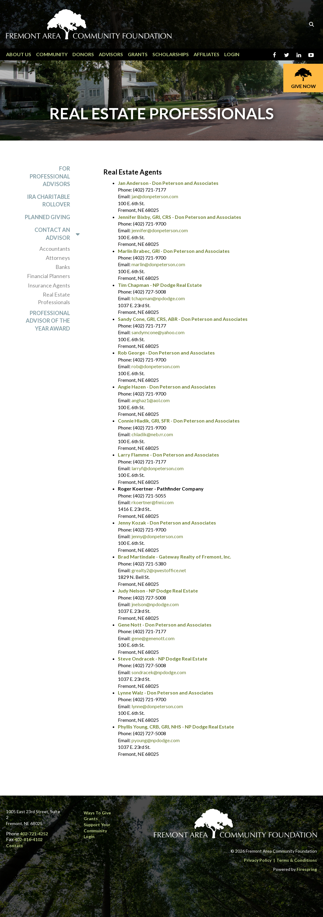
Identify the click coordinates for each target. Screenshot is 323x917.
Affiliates (206, 54)
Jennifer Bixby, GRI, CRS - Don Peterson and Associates (179, 217)
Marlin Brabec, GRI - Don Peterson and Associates (174, 251)
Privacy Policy (257, 860)
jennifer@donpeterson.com (160, 230)
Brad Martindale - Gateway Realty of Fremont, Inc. (174, 556)
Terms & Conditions (296, 860)
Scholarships (170, 54)
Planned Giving (47, 217)
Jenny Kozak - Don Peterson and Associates (167, 522)
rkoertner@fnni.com (153, 502)
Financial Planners (48, 276)
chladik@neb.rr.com (152, 434)
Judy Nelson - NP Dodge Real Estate (158, 590)
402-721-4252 (34, 833)
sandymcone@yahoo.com (158, 332)
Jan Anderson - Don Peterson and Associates (168, 183)
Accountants (54, 248)
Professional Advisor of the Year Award (48, 320)
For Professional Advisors (50, 176)
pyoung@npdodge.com (156, 740)
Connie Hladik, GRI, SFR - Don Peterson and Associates (179, 420)
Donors (83, 54)
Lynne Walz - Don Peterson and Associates (165, 692)
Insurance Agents (49, 285)
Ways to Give (97, 812)
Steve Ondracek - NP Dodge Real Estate (162, 658)
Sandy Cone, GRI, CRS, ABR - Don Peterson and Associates (183, 319)
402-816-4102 (28, 839)
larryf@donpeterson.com (158, 468)
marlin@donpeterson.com (158, 264)
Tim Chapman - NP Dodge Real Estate (160, 285)
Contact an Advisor (60, 234)
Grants (138, 54)
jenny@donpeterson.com (157, 536)
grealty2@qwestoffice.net (159, 570)
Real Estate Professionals (54, 298)
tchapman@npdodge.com (158, 298)
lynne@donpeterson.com (157, 706)
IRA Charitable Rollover (48, 200)
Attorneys (58, 257)
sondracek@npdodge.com (159, 672)
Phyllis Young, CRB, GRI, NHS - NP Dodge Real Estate (176, 726)
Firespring (307, 869)
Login (231, 54)
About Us (18, 54)
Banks (62, 266)
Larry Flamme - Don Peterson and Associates (168, 454)
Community (52, 54)
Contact (14, 845)
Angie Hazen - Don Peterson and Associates (167, 386)
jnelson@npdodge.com (155, 604)
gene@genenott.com (153, 638)
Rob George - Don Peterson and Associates (166, 352)
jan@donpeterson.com (155, 196)
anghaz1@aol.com (151, 400)
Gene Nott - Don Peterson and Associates (164, 624)
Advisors (111, 54)
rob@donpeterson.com (156, 366)
